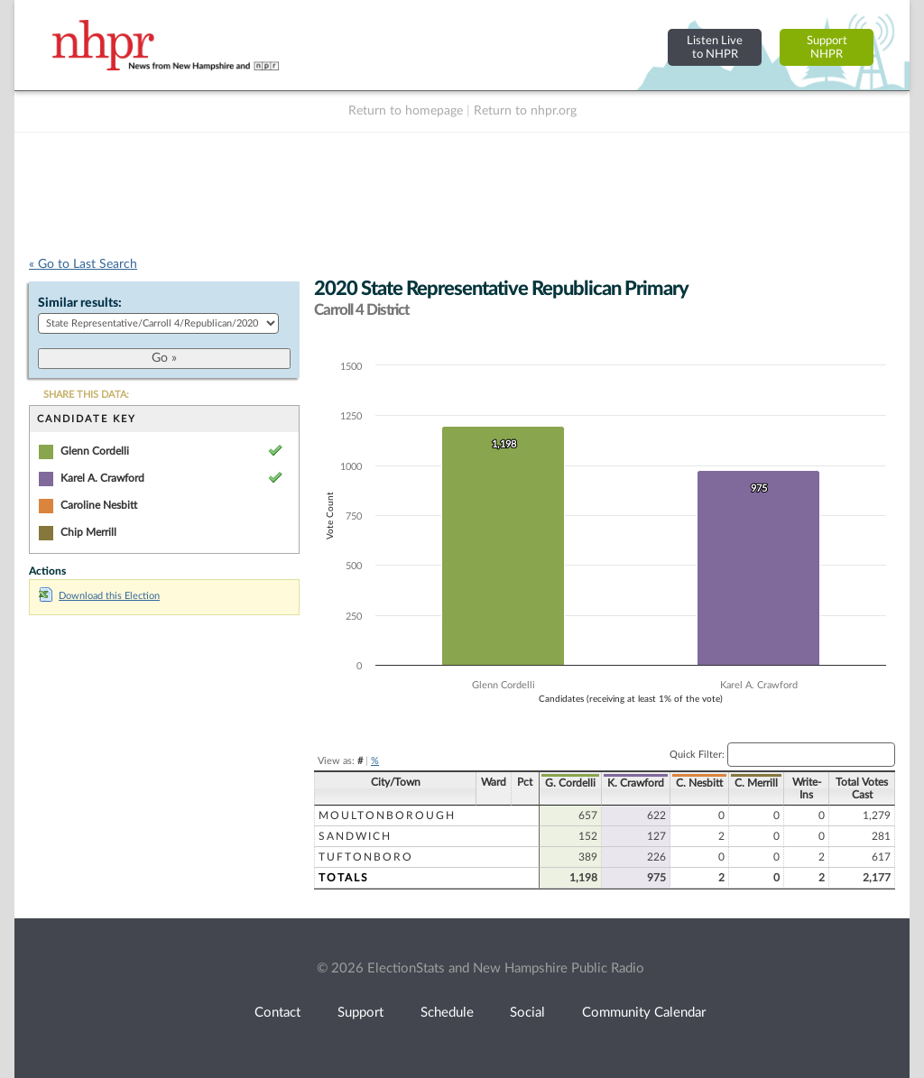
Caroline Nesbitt (98, 505)
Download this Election (99, 596)
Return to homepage (405, 111)
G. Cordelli (570, 783)
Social (527, 1012)
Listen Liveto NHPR (715, 47)
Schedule (447, 1012)
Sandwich (355, 836)
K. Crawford (635, 783)
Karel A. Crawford (102, 478)
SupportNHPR (827, 47)
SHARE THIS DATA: (86, 395)
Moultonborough (387, 815)
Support (360, 1012)
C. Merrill (756, 783)
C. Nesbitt (699, 783)
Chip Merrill (88, 532)
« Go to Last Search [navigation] (83, 264)
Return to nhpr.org (525, 111)
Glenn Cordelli (94, 451)
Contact (277, 1012)
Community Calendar (644, 1012)
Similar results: (80, 303)
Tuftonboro (366, 857)
